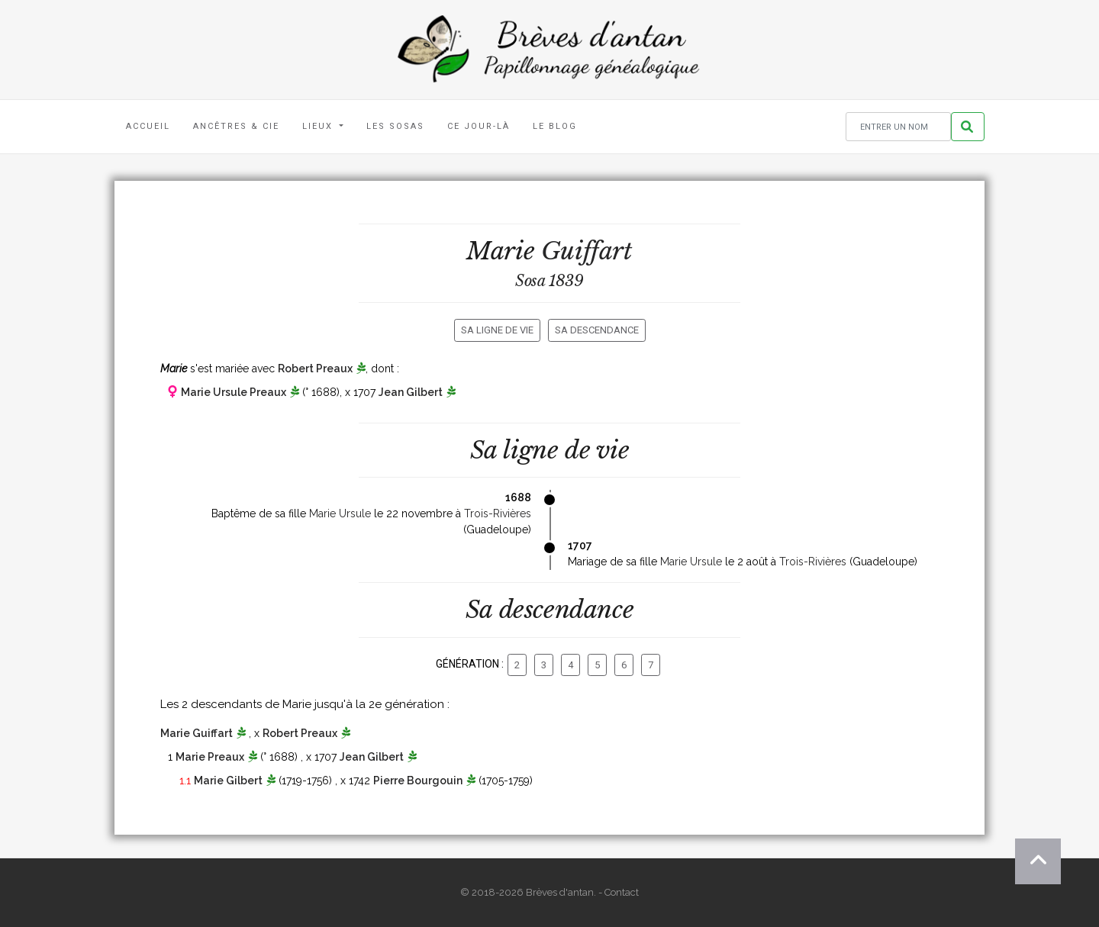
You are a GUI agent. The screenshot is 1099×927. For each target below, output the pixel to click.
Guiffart (587, 251)
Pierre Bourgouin (417, 780)
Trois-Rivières (497, 513)
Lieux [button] (319, 126)
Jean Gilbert (411, 392)
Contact (621, 892)
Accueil (148, 126)
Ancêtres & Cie (236, 126)
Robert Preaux (315, 368)
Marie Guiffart (196, 733)
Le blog (555, 126)
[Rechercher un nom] (898, 127)
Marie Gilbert (228, 780)
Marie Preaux (210, 757)
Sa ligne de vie (497, 330)
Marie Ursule (340, 513)
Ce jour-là (478, 126)
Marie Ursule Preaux (233, 392)
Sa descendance (597, 330)
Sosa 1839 (549, 281)
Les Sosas (395, 126)
